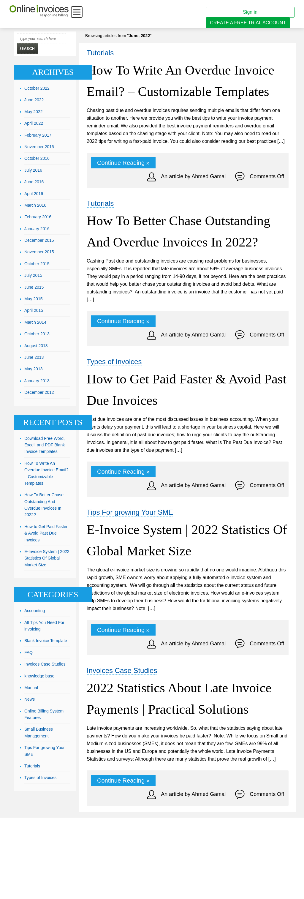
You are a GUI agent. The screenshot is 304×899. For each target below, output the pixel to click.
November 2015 (39, 251)
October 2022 (37, 88)
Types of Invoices (114, 362)
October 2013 (37, 333)
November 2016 (39, 146)
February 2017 (37, 135)
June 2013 (34, 357)
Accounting (34, 610)
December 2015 (39, 240)
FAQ (28, 652)
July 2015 (33, 275)
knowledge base (39, 676)
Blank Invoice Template (45, 640)
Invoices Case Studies (122, 670)
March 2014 (35, 322)
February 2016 (37, 216)
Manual (31, 687)
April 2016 (33, 193)
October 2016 (37, 158)
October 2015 (37, 263)
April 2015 (33, 310)
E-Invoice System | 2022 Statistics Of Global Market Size (46, 558)
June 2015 (34, 287)
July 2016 (33, 170)
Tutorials (100, 53)
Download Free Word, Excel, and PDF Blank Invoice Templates (44, 445)
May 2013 (33, 368)
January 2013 (37, 380)
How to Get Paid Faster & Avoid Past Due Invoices (46, 533)
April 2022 (33, 123)
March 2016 (35, 205)
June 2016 (34, 181)
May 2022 (33, 111)
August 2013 (36, 345)
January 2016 (37, 228)
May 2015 (33, 298)
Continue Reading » (123, 162)
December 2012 (39, 392)
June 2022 (34, 99)
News (29, 699)
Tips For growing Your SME (130, 512)
